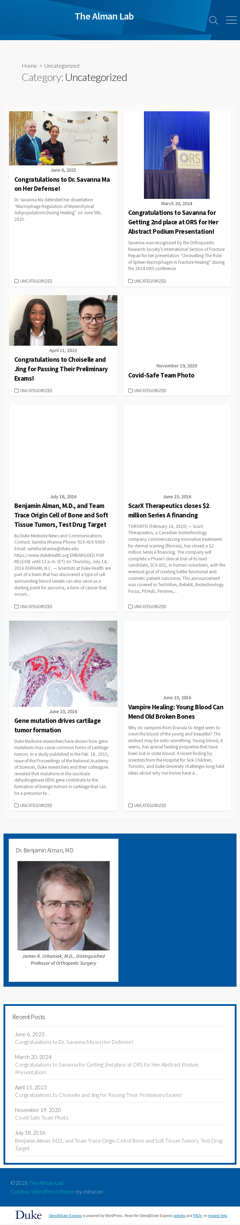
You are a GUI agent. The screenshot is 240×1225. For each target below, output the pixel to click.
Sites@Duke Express (65, 1217)
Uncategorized (36, 281)
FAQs (197, 1217)
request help (217, 1217)
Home (29, 65)
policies (179, 1217)
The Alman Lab (46, 1184)
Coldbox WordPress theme (42, 1193)
